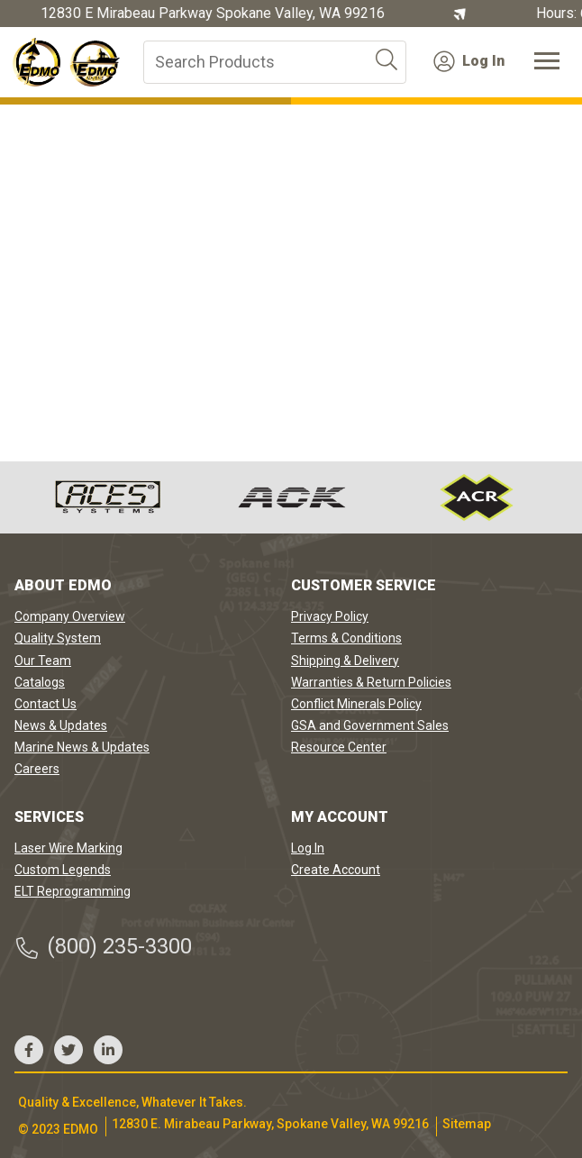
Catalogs (39, 682)
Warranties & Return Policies (371, 682)
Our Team (42, 660)
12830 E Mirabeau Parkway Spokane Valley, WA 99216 (213, 13)
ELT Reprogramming (72, 891)
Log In (469, 61)
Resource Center (338, 747)
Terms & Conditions (346, 638)
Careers (36, 768)
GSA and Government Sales (370, 725)
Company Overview (69, 616)
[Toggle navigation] (546, 62)
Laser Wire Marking (68, 848)
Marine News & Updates (82, 747)
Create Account (335, 869)
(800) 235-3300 (103, 947)
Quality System (57, 638)
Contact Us (45, 704)
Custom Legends (62, 869)
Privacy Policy (329, 616)
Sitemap (466, 1124)
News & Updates (60, 725)
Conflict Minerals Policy (356, 704)
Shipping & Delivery (345, 660)
